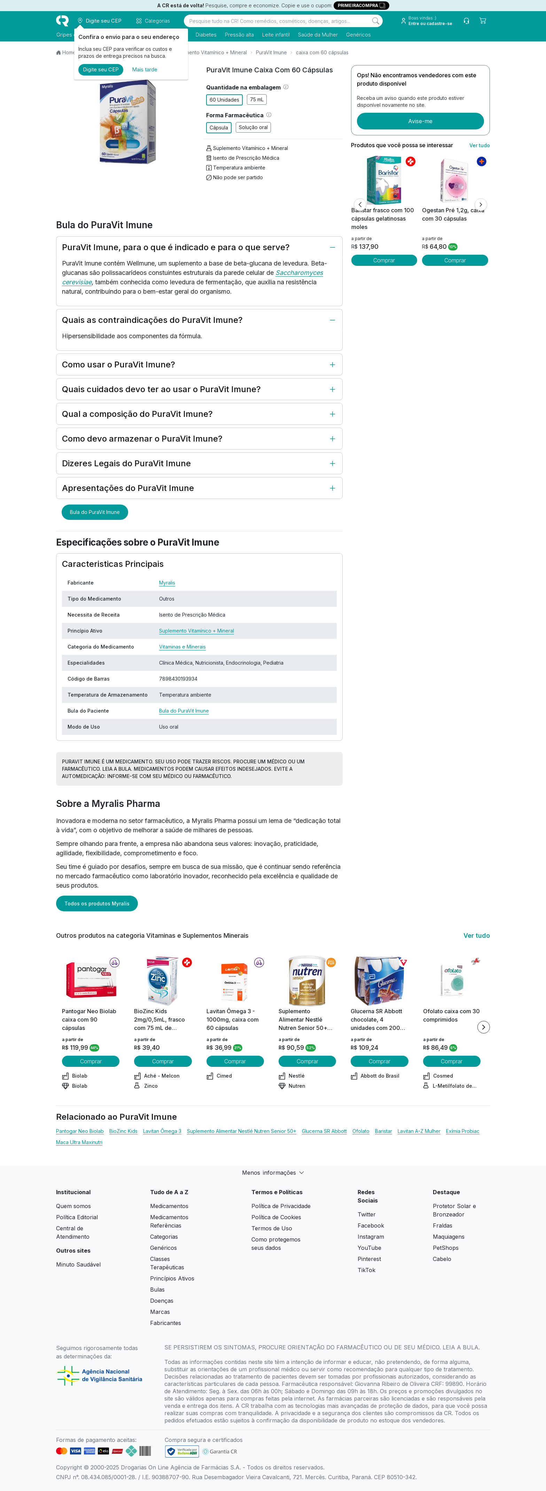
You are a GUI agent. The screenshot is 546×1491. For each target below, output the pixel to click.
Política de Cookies (276, 1217)
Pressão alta (239, 34)
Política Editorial (77, 1217)
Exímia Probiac (462, 1131)
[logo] (62, 21)
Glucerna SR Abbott (324, 1131)
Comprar (384, 260)
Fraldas (442, 1225)
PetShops (446, 1247)
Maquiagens (449, 1236)
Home (69, 52)
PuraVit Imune (271, 52)
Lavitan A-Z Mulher (419, 1131)
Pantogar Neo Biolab (80, 1131)
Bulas (157, 1289)
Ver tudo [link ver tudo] (479, 145)
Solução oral (253, 127)
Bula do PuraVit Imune (95, 512)
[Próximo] (481, 204)
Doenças (161, 1300)
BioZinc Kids (123, 1131)
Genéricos (358, 34)
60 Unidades (224, 100)
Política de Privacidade (281, 1206)
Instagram (371, 1236)
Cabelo (442, 1258)
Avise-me (420, 121)
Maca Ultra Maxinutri (79, 1142)
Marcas (160, 1311)
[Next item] (483, 1027)
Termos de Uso (271, 1228)
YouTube (369, 1247)
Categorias (164, 1236)
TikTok (366, 1270)
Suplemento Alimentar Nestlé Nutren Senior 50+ (241, 1131)
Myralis (167, 583)
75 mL (257, 99)
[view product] (384, 180)
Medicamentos (169, 1206)
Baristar (383, 1131)
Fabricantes (165, 1322)
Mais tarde (144, 69)
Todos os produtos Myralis (97, 903)
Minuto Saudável (78, 1264)
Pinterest (369, 1258)
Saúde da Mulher (317, 34)
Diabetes (205, 34)
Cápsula (219, 127)
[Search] (376, 21)
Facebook (371, 1225)
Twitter (367, 1214)
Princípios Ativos (172, 1278)
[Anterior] (360, 204)
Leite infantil (275, 34)
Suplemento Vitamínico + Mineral (209, 52)
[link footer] (182, 1451)
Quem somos (73, 1206)
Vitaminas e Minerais (182, 647)
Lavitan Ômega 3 (162, 1131)
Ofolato (360, 1131)
